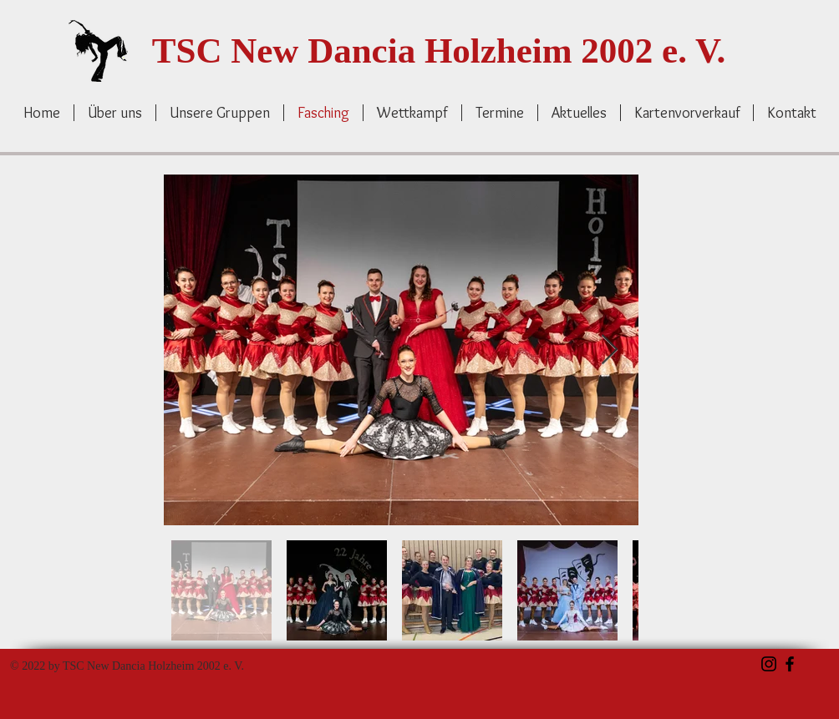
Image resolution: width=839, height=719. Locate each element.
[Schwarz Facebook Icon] (790, 664)
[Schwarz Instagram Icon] (769, 664)
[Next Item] (609, 350)
